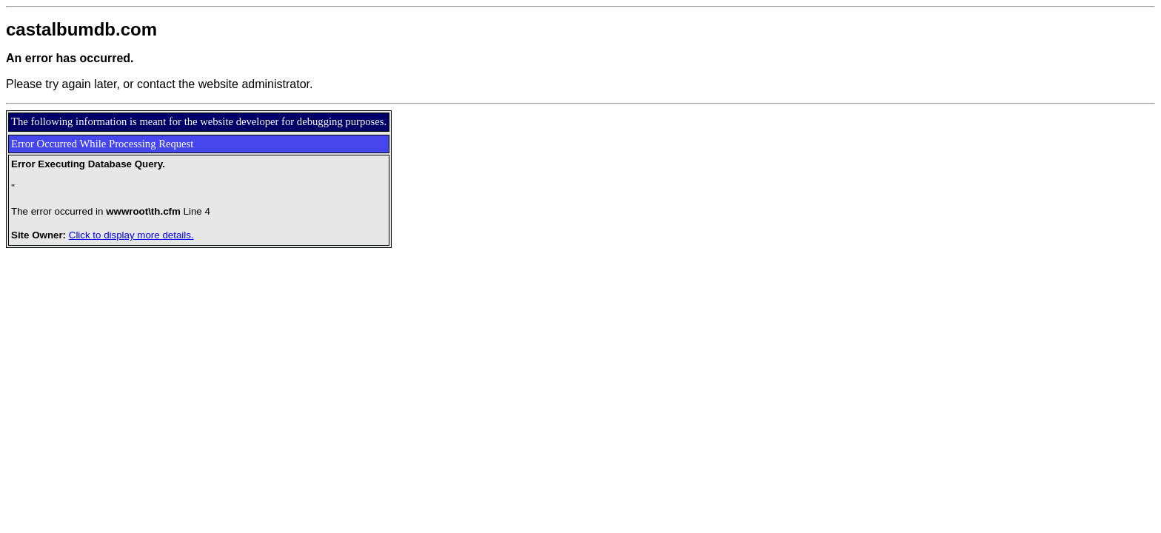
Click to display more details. (131, 235)
